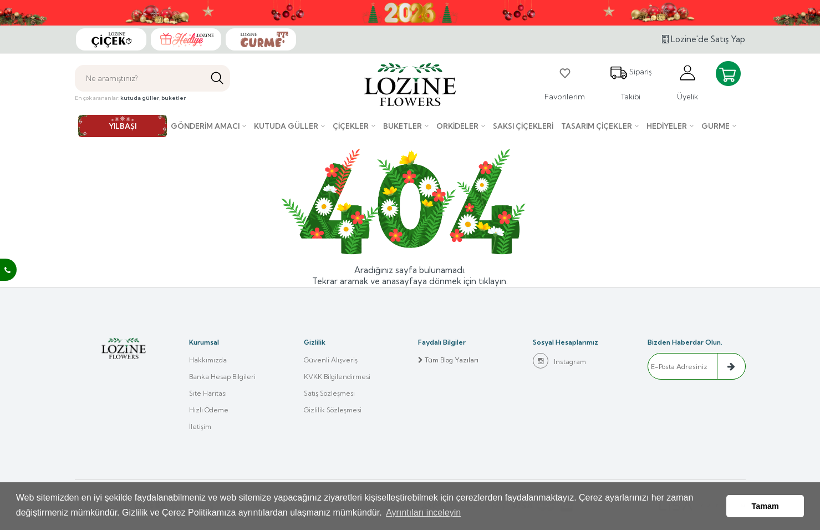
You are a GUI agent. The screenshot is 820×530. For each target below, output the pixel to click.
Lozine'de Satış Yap (703, 39)
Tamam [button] (765, 506)
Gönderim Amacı (205, 126)
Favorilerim (564, 83)
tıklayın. (493, 281)
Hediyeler (666, 126)
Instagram (559, 361)
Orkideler (457, 126)
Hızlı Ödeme (208, 410)
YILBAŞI (122, 126)
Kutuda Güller (286, 126)
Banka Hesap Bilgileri (222, 376)
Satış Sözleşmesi (329, 393)
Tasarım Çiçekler (596, 126)
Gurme (715, 126)
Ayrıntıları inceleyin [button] (423, 512)
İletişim (200, 426)
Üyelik (687, 82)
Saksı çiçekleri (523, 126)
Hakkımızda (208, 360)
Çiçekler (351, 126)
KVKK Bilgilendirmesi (337, 376)
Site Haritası (208, 393)
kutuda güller (139, 98)
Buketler (402, 126)
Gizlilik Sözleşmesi (332, 410)
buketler (173, 98)
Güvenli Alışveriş (331, 360)
